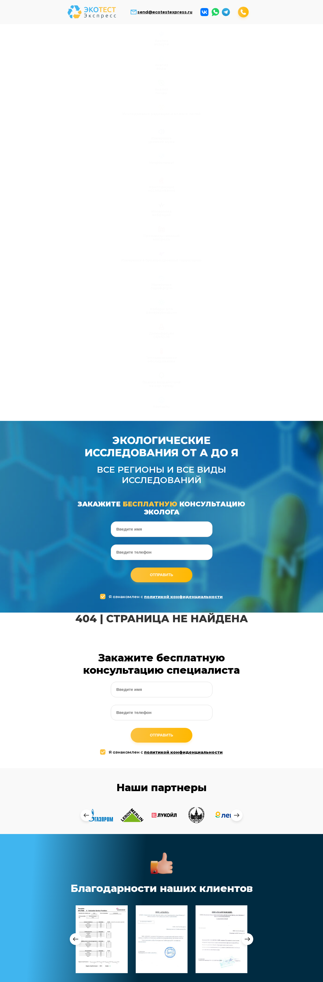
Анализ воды (61, 39)
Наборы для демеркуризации (141, 66)
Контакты (301, 65)
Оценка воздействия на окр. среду (261, 68)
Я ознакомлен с (162, 259)
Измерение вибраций (301, 39)
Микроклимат (221, 38)
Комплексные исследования (261, 39)
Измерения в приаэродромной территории (61, 68)
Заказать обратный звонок (224, 974)
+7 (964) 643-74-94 (208, 850)
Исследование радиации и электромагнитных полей (103, 910)
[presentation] (86, 478)
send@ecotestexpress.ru (164, 12)
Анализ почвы (101, 39)
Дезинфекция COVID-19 (181, 66)
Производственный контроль (23, 66)
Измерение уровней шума (181, 39)
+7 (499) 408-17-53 (206, 838)
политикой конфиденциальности (183, 259)
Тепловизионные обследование (191, 932)
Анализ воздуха (21, 39)
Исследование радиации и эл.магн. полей (141, 41)
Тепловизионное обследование (221, 66)
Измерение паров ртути (102, 66)
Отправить (161, 238)
